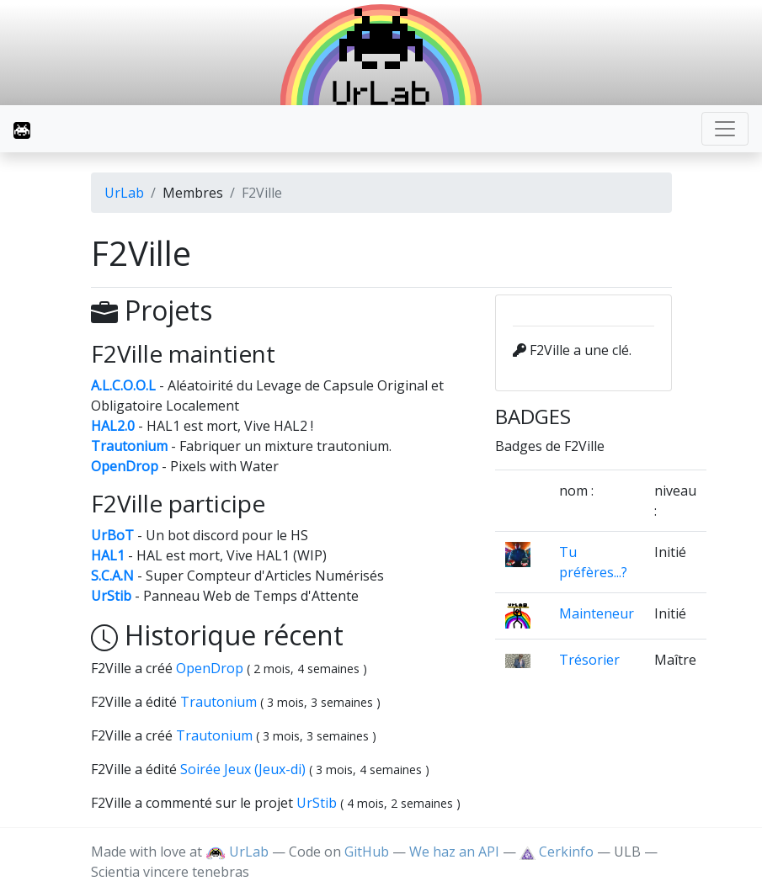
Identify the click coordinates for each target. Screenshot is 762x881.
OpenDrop (124, 466)
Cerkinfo (558, 851)
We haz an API (454, 851)
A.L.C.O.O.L (123, 385)
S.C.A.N (112, 575)
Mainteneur (596, 613)
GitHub (366, 851)
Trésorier (589, 659)
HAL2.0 (113, 426)
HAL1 (108, 555)
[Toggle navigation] (725, 129)
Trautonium (129, 446)
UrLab (124, 192)
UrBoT (112, 535)
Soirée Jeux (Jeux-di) (244, 769)
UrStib (111, 595)
